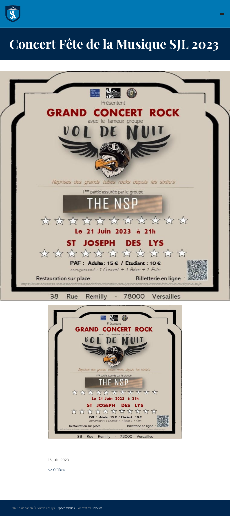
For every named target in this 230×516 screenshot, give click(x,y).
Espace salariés (66, 508)
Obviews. (97, 508)
